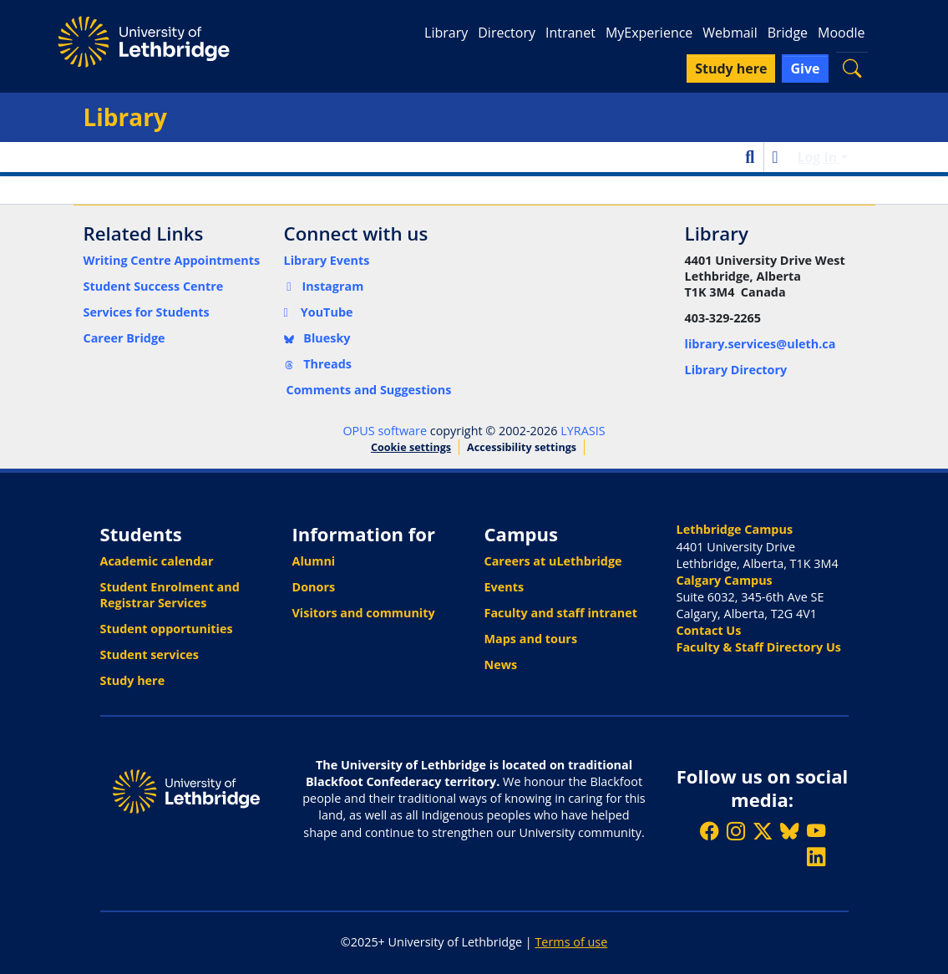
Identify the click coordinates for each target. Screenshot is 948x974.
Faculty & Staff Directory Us (759, 647)
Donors (314, 587)
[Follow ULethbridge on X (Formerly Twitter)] (762, 830)
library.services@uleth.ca (760, 344)
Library (446, 32)
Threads (318, 364)
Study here (132, 680)
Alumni (314, 561)
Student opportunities (166, 629)
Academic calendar (157, 561)
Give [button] (804, 68)
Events (504, 587)
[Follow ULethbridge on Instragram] (735, 830)
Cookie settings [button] (411, 447)
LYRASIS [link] (582, 431)
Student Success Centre (154, 286)
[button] (852, 68)
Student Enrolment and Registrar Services (170, 595)
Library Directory (736, 370)
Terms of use (571, 942)
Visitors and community (363, 613)
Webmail (729, 32)
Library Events (327, 260)
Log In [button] (818, 157)
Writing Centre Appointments (172, 260)
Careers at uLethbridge (553, 561)
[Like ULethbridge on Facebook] (709, 830)
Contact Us (709, 630)
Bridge (788, 32)
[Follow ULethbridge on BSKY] (789, 830)
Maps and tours (531, 639)
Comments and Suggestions (369, 390)
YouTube (318, 312)
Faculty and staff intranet (561, 613)
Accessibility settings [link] (521, 447)
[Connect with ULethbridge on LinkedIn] (816, 856)
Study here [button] (731, 68)
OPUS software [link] (384, 431)
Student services (150, 654)
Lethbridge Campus (735, 529)
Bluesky (317, 338)
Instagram (324, 286)
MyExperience (649, 32)
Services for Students (147, 312)
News (501, 664)
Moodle (841, 32)
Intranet (570, 32)
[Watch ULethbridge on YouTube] (816, 830)
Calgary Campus (725, 580)
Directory (506, 32)
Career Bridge (124, 338)
